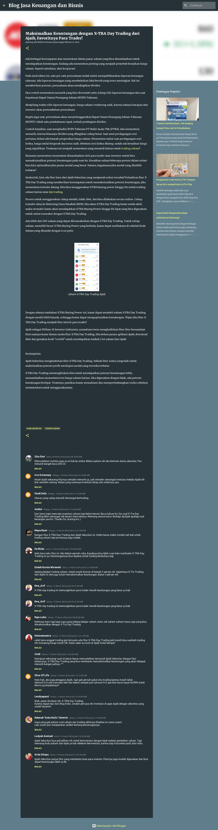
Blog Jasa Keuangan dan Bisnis (45, 5)
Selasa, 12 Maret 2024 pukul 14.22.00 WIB (60, 654)
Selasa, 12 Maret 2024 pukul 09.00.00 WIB (66, 617)
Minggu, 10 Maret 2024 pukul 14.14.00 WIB (66, 494)
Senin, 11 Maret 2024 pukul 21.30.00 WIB (79, 567)
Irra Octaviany (43, 475)
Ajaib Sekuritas (34, 428)
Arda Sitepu (42, 754)
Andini (38, 509)
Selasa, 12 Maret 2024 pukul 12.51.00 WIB (70, 636)
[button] (27, 48)
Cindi (37, 654)
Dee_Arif (40, 585)
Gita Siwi (40, 456)
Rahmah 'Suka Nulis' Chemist (51, 717)
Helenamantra (43, 635)
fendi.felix (41, 493)
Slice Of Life (42, 675)
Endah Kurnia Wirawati (48, 567)
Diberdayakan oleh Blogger (109, 825)
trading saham (130, 148)
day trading (56, 191)
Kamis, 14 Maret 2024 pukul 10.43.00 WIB (72, 736)
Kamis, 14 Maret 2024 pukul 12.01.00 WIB (68, 755)
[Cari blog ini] (200, 5)
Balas (38, 468)
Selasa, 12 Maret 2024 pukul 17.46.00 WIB (87, 718)
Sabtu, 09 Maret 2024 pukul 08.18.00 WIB (64, 457)
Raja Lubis (40, 617)
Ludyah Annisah (44, 736)
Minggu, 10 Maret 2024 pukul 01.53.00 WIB (71, 475)
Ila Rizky (39, 548)
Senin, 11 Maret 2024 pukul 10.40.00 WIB (63, 549)
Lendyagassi (42, 696)
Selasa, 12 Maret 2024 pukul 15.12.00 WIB (68, 675)
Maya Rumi (41, 530)
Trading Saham (52, 428)
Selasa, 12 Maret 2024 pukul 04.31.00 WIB (64, 586)
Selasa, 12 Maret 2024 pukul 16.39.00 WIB (68, 697)
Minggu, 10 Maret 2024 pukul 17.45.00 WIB (62, 509)
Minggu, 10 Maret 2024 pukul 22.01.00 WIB (67, 530)
